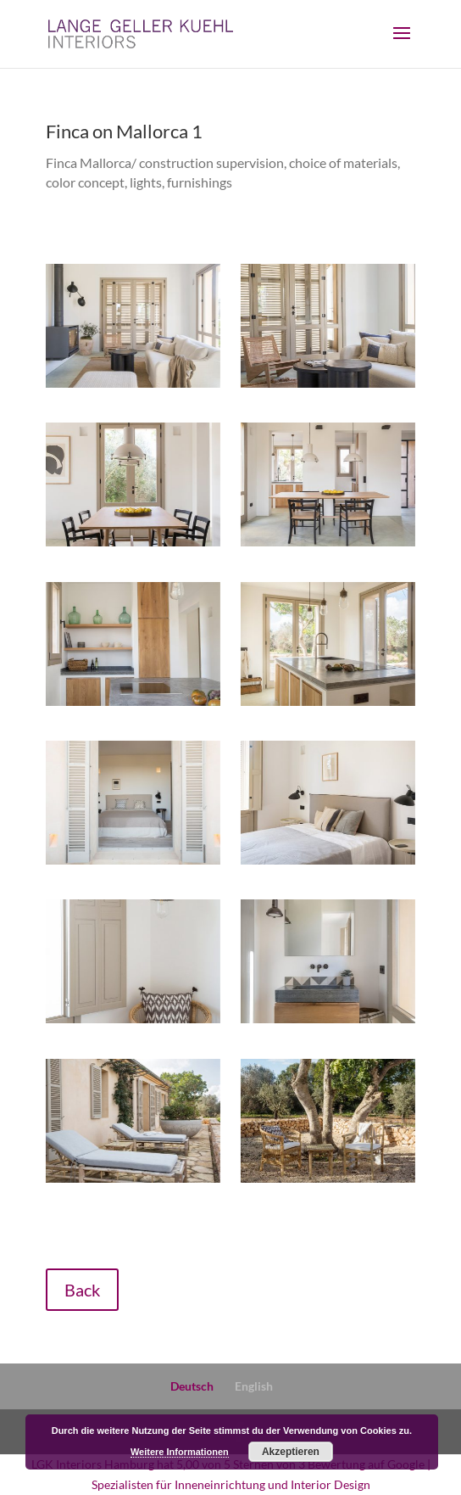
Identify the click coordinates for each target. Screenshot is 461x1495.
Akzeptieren (290, 1452)
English (254, 1386)
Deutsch (192, 1386)
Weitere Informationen (180, 1452)
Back (82, 1289)
